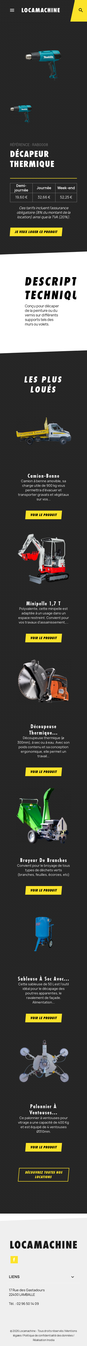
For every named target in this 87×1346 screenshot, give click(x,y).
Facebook (14, 1259)
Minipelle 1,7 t (43, 603)
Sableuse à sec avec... (43, 979)
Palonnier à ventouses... (43, 1109)
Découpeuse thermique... (43, 729)
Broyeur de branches (43, 860)
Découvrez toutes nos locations (44, 1174)
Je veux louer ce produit (36, 231)
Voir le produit (43, 514)
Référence (20, 145)
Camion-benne (44, 476)
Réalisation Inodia (43, 1340)
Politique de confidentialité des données (48, 1335)
